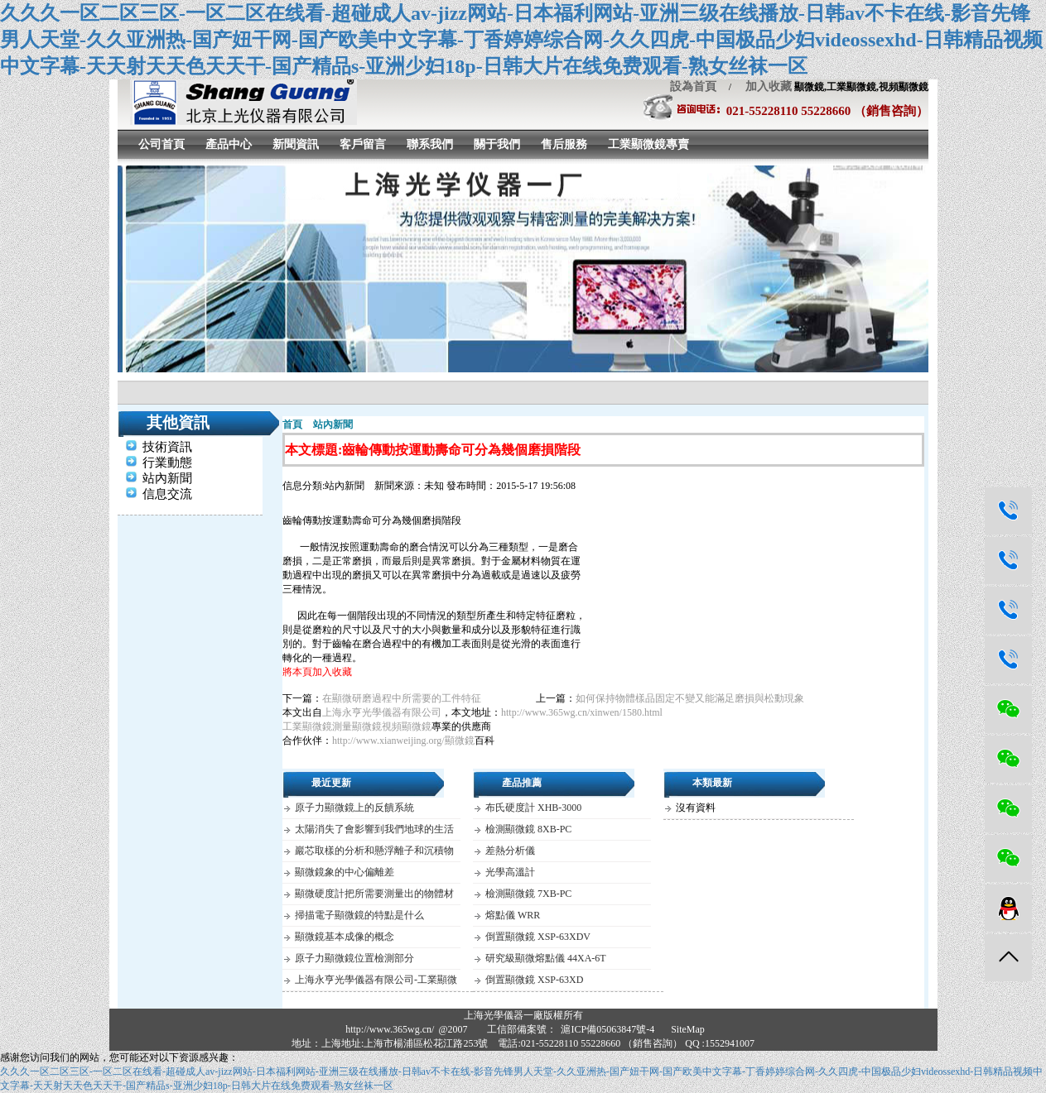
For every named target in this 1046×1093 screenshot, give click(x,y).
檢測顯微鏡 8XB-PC (528, 829)
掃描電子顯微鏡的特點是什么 (359, 915)
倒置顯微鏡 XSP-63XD (534, 979)
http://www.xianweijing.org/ (388, 740)
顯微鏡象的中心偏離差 (344, 872)
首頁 (292, 424)
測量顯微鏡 (357, 726)
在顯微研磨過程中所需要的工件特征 (401, 698)
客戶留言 (363, 144)
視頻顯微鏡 (406, 726)
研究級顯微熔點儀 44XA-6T (545, 958)
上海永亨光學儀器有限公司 (381, 712)
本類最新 (712, 783)
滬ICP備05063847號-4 (607, 1029)
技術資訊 (167, 446)
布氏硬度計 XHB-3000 (533, 807)
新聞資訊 (295, 144)
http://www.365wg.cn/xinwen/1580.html (582, 712)
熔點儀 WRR (512, 915)
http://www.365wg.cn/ (389, 1029)
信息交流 (167, 494)
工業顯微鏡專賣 (648, 144)
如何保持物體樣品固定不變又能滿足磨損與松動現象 (690, 698)
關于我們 (497, 144)
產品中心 (228, 144)
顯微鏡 (460, 740)
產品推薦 (522, 783)
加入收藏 (763, 86)
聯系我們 (430, 144)
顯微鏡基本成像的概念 (344, 936)
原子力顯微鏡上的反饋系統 (354, 807)
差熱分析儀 (510, 850)
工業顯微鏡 (307, 726)
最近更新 (331, 783)
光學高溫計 (510, 872)
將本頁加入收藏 (317, 672)
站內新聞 (167, 478)
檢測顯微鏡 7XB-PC (528, 893)
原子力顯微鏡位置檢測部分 (354, 958)
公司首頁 (161, 144)
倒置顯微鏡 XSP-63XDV (537, 936)
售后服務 (564, 144)
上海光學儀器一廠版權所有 (523, 1015)
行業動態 (167, 462)
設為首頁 (693, 86)
